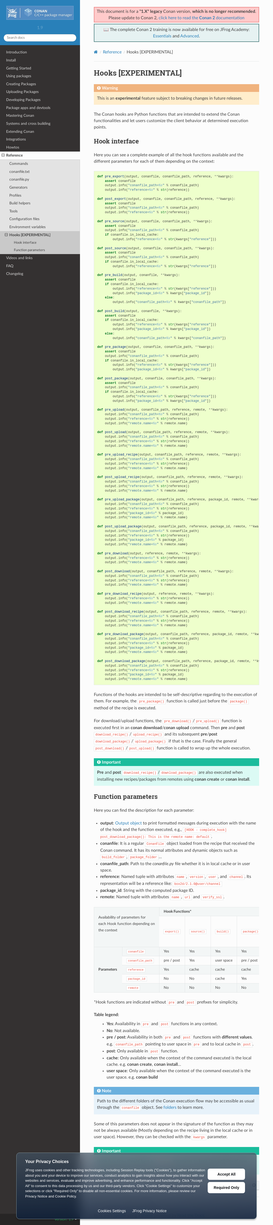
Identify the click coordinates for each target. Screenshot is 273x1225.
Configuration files (24, 219)
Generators (18, 187)
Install (11, 60)
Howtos (12, 147)
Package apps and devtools (28, 108)
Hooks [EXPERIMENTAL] (27, 235)
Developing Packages (23, 100)
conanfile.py (19, 179)
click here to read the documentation (201, 18)
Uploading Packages (22, 92)
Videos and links (19, 258)
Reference (12, 155)
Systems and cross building (28, 124)
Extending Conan (20, 132)
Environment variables (27, 227)
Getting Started (18, 68)
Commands (18, 164)
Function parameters (29, 250)
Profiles (15, 195)
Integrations (16, 139)
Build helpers (19, 203)
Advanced (189, 36)
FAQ (9, 266)
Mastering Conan (20, 116)
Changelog (14, 274)
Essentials (162, 36)
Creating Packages (21, 84)
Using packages (18, 76)
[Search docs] (40, 38)
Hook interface (25, 242)
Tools (13, 211)
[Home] (96, 52)
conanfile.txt (19, 172)
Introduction (16, 52)
